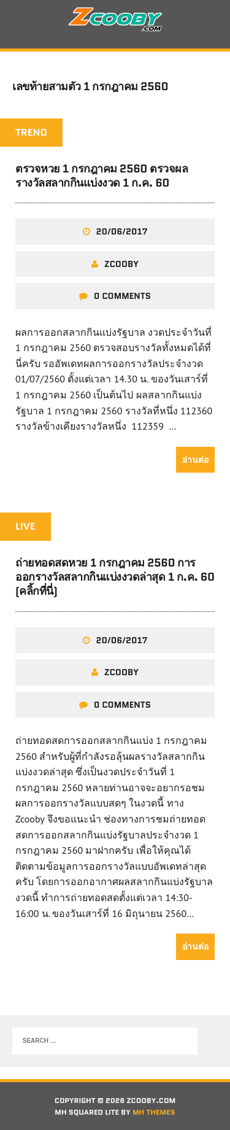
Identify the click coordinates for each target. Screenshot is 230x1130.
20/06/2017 (122, 231)
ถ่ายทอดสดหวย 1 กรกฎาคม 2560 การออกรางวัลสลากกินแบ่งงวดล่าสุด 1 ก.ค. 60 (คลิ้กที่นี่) (115, 577)
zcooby (121, 264)
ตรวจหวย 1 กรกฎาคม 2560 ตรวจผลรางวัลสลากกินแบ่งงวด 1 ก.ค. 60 (101, 176)
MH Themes (153, 1112)
